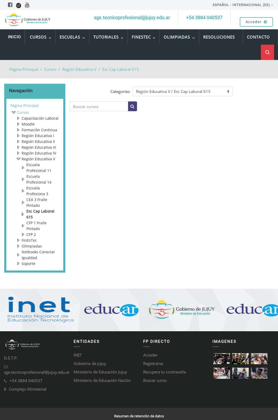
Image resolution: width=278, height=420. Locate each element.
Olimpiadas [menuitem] (179, 37)
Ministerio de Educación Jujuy (100, 372)
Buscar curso (155, 380)
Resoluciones (219, 37)
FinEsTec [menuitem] (144, 37)
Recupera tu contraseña (164, 372)
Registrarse (153, 363)
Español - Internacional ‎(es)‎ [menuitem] (241, 5)
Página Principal (23, 69)
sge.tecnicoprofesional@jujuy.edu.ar (37, 372)
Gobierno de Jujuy (90, 363)
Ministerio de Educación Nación (102, 380)
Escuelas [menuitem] (72, 37)
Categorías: (120, 91)
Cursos (50, 69)
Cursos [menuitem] (40, 37)
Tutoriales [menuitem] (108, 37)
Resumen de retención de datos (139, 416)
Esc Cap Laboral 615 (120, 69)
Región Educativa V (79, 69)
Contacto (258, 37)
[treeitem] (34, 106)
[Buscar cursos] (99, 106)
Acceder (256, 21)
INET (78, 355)
